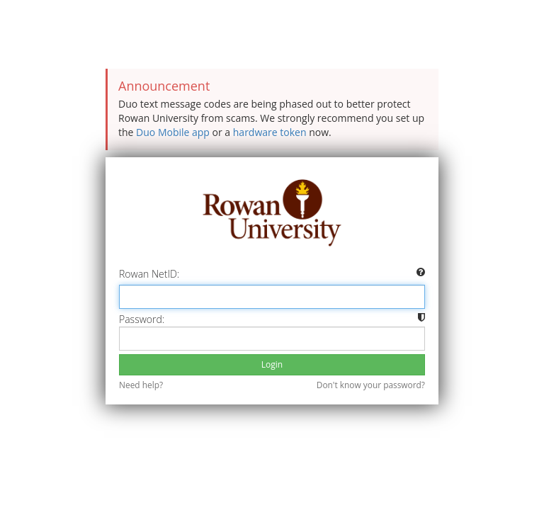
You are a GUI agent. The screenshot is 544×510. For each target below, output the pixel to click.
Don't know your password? (371, 384)
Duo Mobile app (173, 132)
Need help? (141, 384)
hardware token (270, 132)
